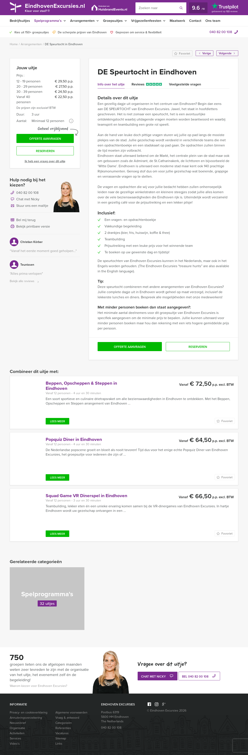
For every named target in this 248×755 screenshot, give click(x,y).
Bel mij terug (22, 220)
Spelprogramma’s (48, 20)
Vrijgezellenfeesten (146, 20)
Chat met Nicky (24, 199)
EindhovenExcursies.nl (55, 8)
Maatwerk (177, 20)
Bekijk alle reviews (25, 281)
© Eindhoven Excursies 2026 (166, 710)
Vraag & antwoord (67, 717)
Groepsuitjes (113, 20)
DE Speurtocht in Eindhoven (64, 44)
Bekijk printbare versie (30, 227)
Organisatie (17, 728)
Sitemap (60, 738)
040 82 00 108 (220, 31)
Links (58, 743)
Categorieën (63, 723)
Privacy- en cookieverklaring (28, 712)
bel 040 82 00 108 (199, 676)
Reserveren (45, 151)
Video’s (15, 743)
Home (14, 44)
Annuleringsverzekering (26, 717)
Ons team (212, 20)
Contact (195, 20)
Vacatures (62, 733)
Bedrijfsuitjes (20, 20)
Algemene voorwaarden (71, 712)
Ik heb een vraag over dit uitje (45, 161)
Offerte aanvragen (45, 139)
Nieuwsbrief (18, 723)
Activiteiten (17, 733)
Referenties (63, 728)
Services (15, 738)
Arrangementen (82, 20)
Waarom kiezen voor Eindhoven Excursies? (38, 686)
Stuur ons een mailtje (29, 206)
